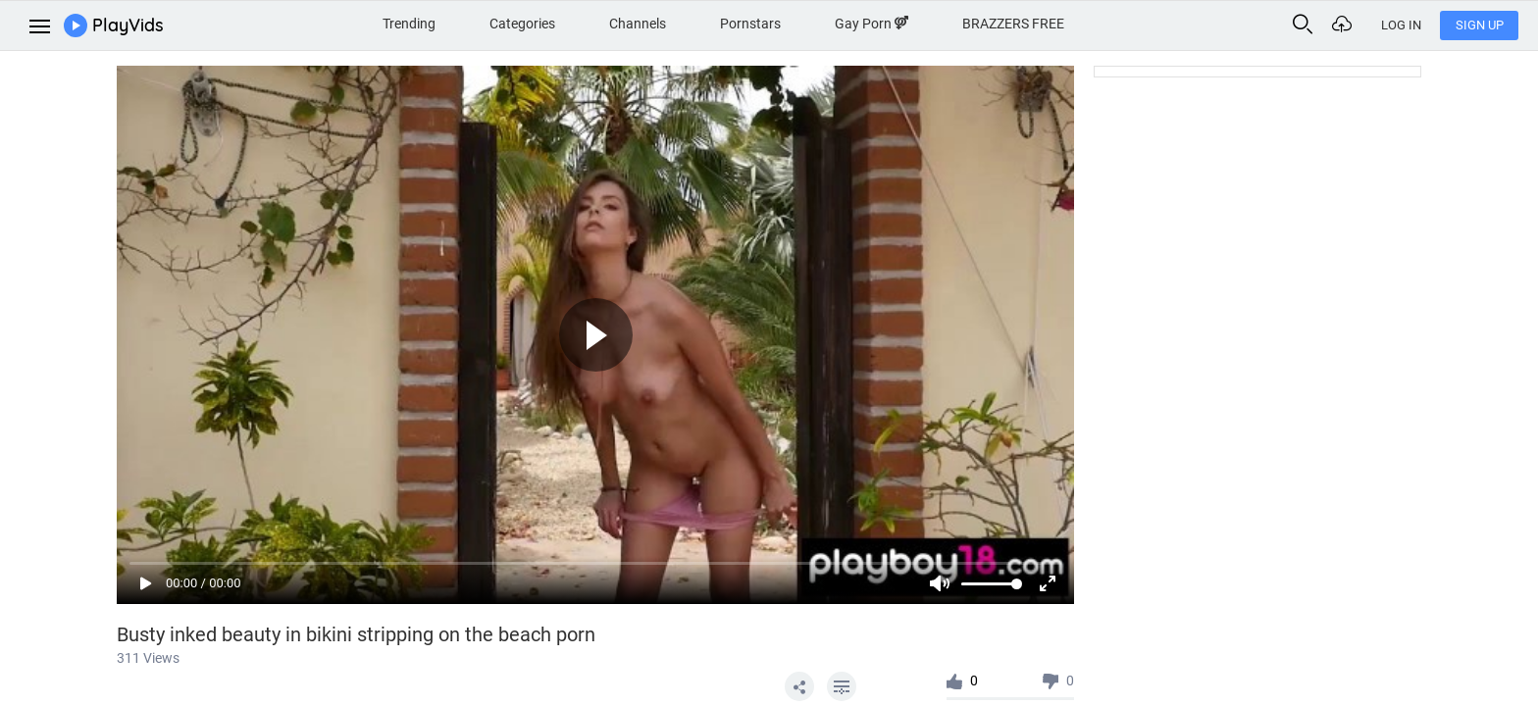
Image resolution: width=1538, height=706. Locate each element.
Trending (409, 23)
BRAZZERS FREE (1013, 23)
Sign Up (1480, 25)
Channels (637, 23)
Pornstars (750, 23)
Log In (1401, 25)
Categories (522, 23)
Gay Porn (871, 23)
